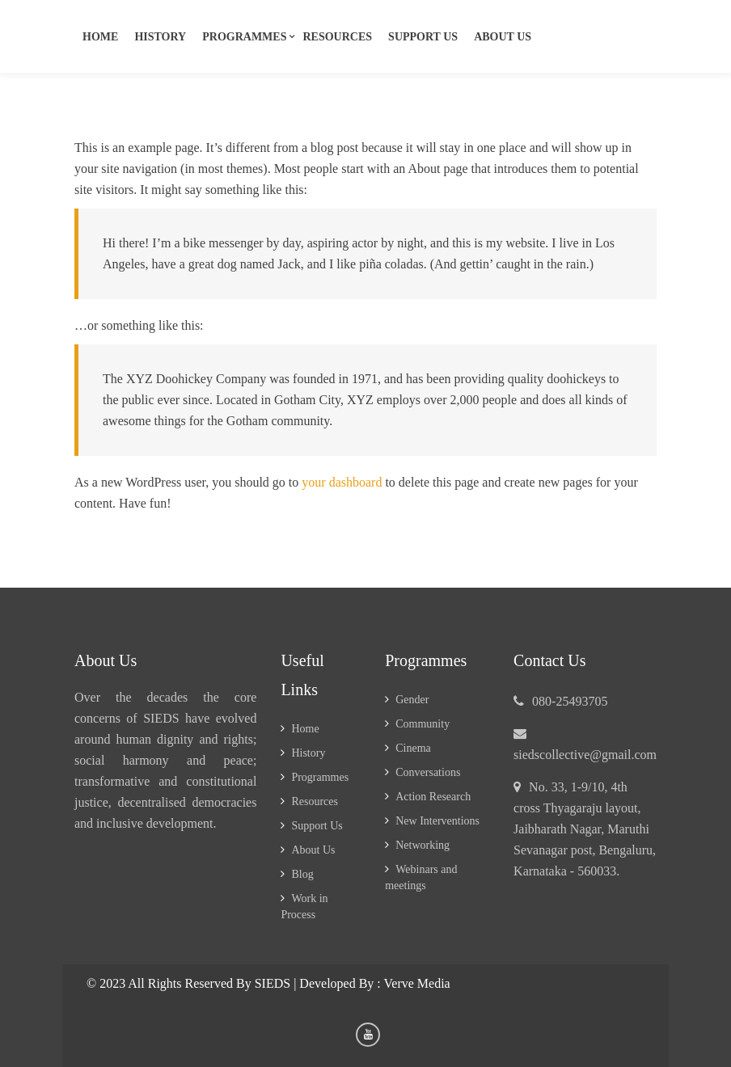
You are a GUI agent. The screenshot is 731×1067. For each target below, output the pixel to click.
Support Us (316, 826)
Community (422, 724)
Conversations (427, 772)
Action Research (433, 797)
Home (100, 37)
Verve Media (417, 983)
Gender (412, 700)
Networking (422, 845)
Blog (302, 874)
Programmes (244, 37)
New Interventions (437, 821)
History (160, 37)
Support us (423, 37)
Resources (337, 37)
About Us (502, 37)
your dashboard (342, 483)
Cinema (413, 748)
